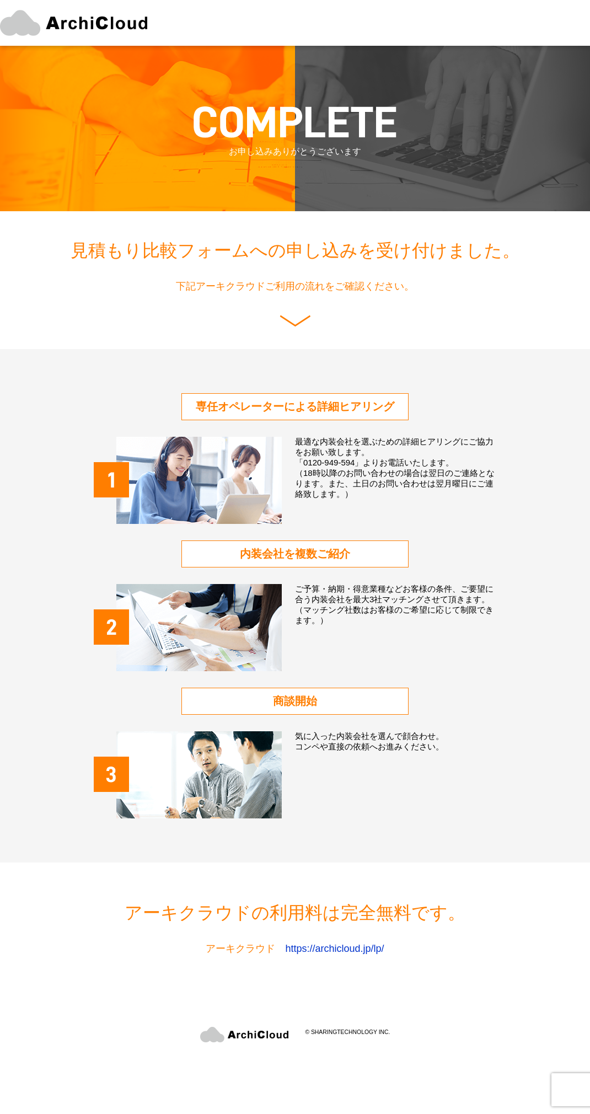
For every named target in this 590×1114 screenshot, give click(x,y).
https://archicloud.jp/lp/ (334, 948)
